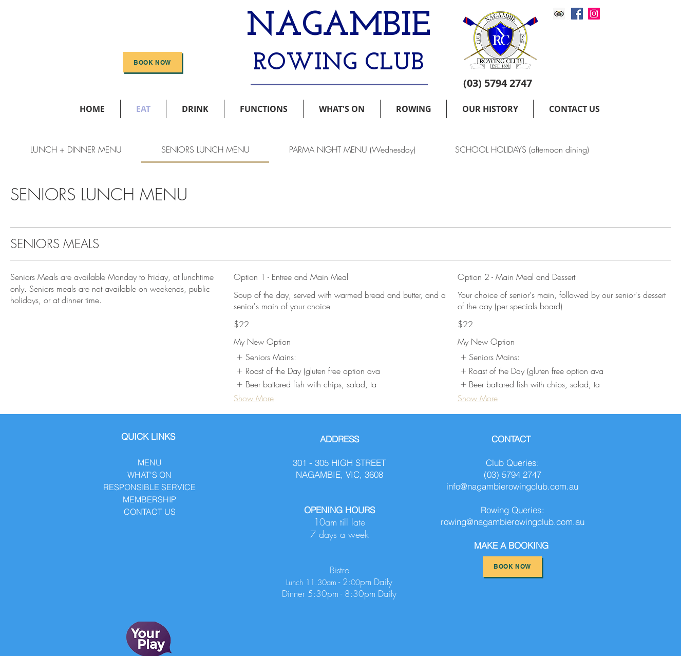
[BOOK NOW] (152, 62)
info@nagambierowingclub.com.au (512, 486)
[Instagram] (594, 14)
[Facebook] (577, 14)
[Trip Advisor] (559, 14)
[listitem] (266, 357)
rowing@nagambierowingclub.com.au (512, 521)
